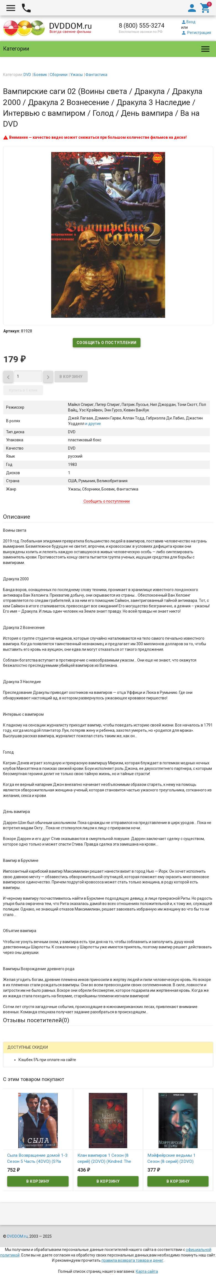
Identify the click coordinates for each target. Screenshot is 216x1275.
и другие (92, 423)
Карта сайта (147, 1271)
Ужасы (76, 74)
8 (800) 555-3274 (141, 25)
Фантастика (96, 74)
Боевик (40, 74)
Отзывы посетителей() (36, 1020)
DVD (27, 74)
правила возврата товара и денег (132, 1260)
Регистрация (196, 32)
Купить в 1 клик (23, 390)
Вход (188, 22)
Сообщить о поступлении (107, 342)
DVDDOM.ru (17, 1236)
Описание (16, 516)
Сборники (58, 74)
